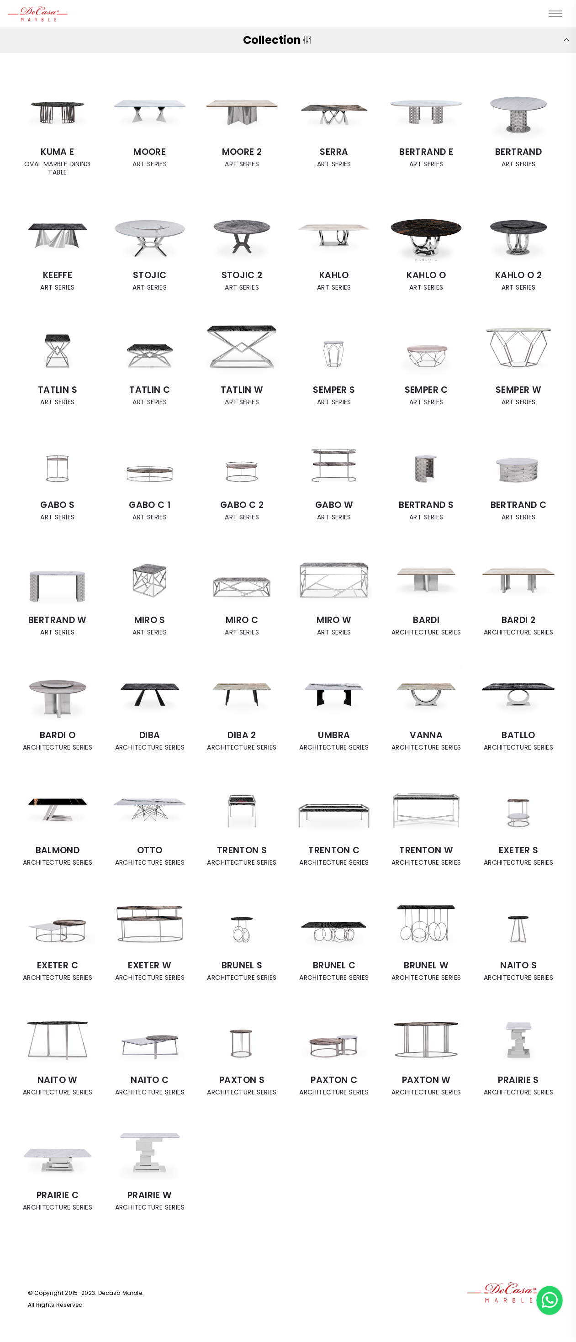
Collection (275, 40)
